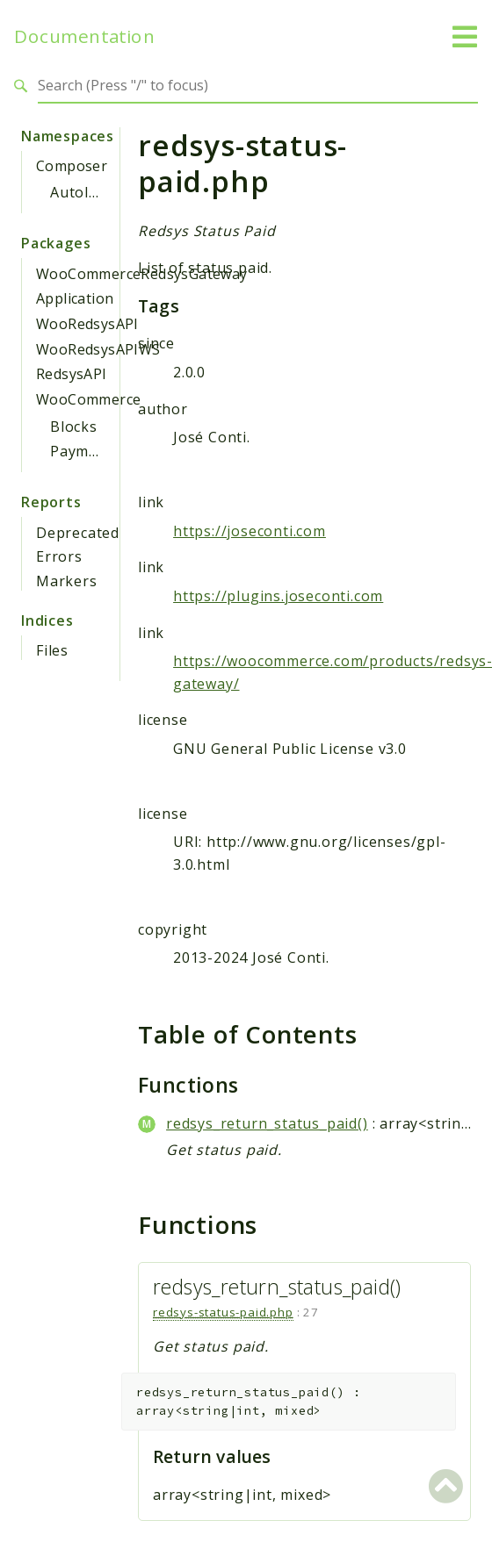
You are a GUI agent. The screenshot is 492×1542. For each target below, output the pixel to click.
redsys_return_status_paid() (267, 1123)
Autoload (82, 192)
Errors (59, 556)
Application (74, 298)
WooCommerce (88, 399)
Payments (85, 451)
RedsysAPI (71, 374)
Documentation (84, 36)
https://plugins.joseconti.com (278, 596)
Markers (67, 581)
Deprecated (77, 532)
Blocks (74, 426)
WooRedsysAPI (87, 324)
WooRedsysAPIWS (98, 349)
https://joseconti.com (249, 531)
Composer (71, 166)
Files (52, 650)
